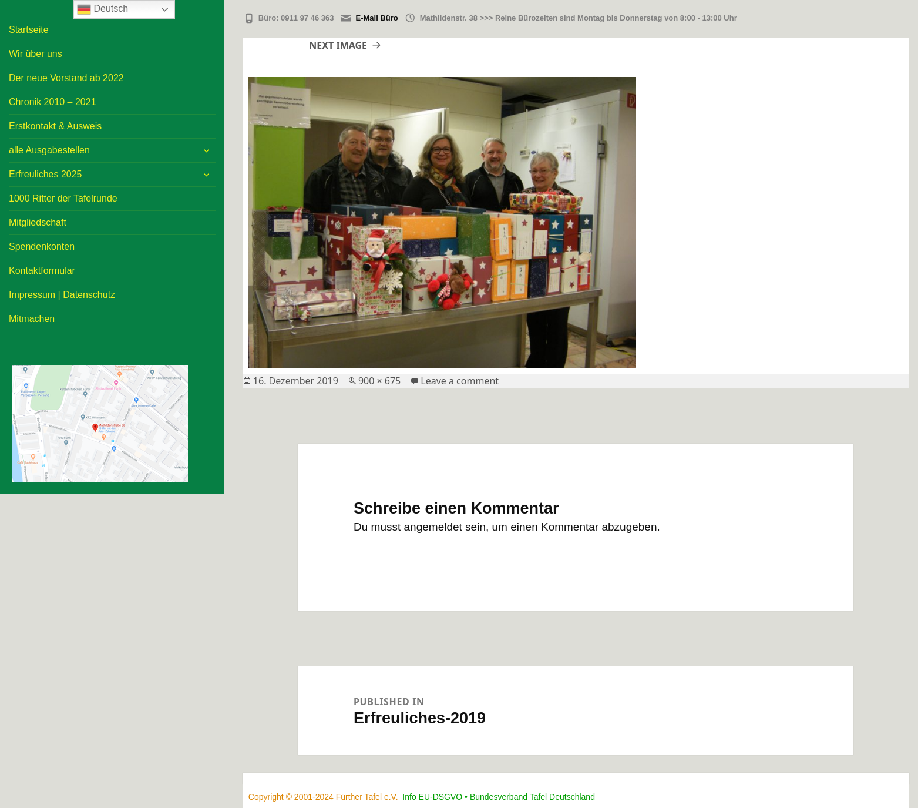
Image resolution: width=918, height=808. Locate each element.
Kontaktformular (42, 271)
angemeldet (433, 527)
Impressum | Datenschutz (62, 295)
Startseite (29, 30)
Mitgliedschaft (37, 222)
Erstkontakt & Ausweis (55, 126)
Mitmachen (32, 319)
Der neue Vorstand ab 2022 (66, 78)
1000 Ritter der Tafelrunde (63, 198)
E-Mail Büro (376, 18)
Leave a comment (460, 380)
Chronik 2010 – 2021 (52, 102)
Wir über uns (35, 54)
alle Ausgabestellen (49, 150)
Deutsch (102, 9)
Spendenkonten (42, 247)
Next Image (338, 45)
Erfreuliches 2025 (45, 174)
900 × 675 (379, 380)
